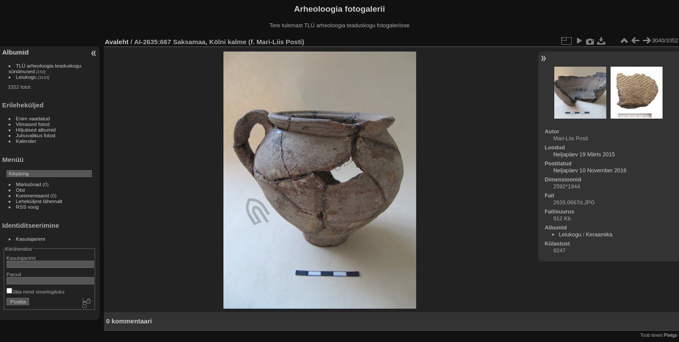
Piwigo (670, 335)
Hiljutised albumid (36, 129)
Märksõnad (28, 184)
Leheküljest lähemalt (39, 201)
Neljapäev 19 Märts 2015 (584, 154)
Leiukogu (26, 77)
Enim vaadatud (33, 118)
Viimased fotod (33, 124)
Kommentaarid (32, 195)
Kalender (26, 141)
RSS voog (27, 207)
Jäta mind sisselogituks (35, 291)
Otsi (20, 190)
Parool (13, 274)
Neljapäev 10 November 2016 (590, 170)
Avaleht (117, 41)
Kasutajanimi (30, 239)
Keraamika (599, 234)
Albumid (15, 52)
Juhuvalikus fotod (35, 135)
